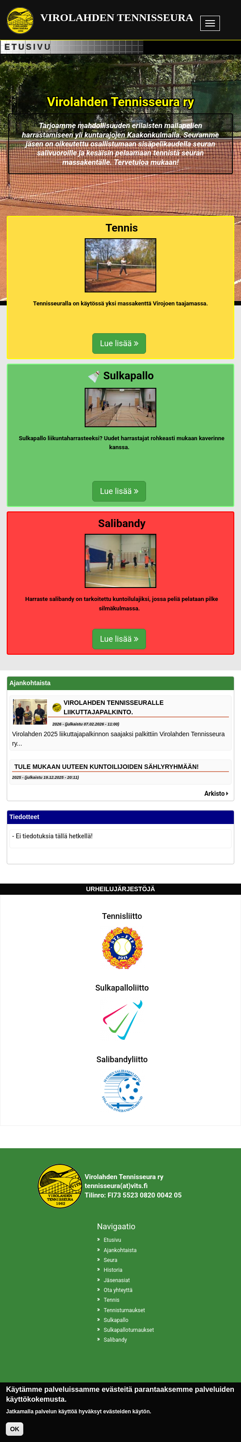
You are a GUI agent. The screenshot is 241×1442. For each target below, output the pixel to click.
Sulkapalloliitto (122, 987)
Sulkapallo (116, 1320)
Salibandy (115, 1340)
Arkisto (214, 793)
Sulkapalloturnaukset (129, 1330)
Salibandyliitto (121, 1059)
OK (14, 1430)
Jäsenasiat (117, 1280)
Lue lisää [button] (119, 343)
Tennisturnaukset (124, 1310)
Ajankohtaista (120, 1250)
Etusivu (112, 1240)
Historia (113, 1270)
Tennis (112, 1300)
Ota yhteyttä (118, 1290)
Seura (110, 1260)
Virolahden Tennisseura (117, 17)
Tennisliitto (122, 916)
